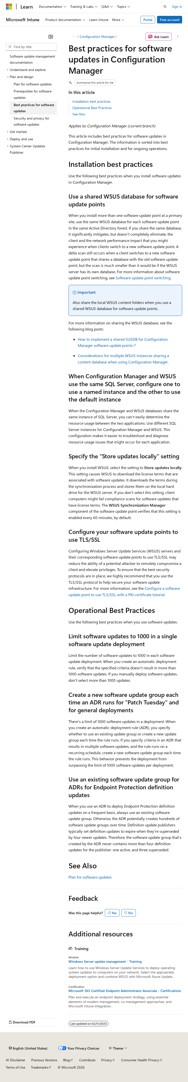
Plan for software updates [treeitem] (33, 84)
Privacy (106, 1060)
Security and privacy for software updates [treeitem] (31, 121)
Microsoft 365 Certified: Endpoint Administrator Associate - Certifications (125, 991)
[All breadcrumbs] (73, 36)
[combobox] (31, 47)
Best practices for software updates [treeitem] (34, 107)
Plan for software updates (90, 877)
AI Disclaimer (15, 1060)
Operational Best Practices (92, 107)
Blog (66, 1060)
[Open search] (165, 6)
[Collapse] (51, 36)
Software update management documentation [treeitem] (32, 59)
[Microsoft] (9, 6)
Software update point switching (143, 277)
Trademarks (39, 1067)
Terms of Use (15, 1067)
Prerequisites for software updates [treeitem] (32, 94)
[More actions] (178, 36)
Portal (147, 19)
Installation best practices (91, 101)
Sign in (177, 6)
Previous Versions (44, 1060)
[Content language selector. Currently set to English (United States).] (28, 1048)
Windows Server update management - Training (105, 961)
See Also (78, 114)
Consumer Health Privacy (140, 1060)
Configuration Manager (97, 36)
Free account (169, 19)
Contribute (87, 1060)
